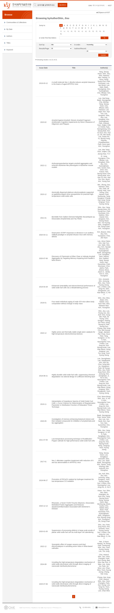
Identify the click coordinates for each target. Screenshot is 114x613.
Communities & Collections (16, 22)
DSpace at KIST (104, 12)
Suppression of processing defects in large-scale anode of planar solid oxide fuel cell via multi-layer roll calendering (73, 531)
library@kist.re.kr (103, 607)
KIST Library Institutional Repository (17, 5)
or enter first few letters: (47, 38)
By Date (9, 29)
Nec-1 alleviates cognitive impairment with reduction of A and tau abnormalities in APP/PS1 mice (72, 461)
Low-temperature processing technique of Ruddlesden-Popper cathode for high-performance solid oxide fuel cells (73, 440)
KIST (110, 5)
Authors (9, 36)
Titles (8, 43)
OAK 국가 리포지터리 (96, 5)
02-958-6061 (87, 607)
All (61, 25)
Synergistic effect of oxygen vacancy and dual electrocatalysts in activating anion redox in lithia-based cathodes (72, 546)
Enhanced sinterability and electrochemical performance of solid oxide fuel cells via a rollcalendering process (73, 287)
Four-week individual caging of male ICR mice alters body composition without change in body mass (73, 303)
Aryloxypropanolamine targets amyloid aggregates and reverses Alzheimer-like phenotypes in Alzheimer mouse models (72, 165)
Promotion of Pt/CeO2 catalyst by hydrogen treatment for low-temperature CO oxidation (73, 480)
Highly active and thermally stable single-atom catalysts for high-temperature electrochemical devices (73, 333)
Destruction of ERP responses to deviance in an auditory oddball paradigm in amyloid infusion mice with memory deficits (73, 235)
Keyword (9, 50)
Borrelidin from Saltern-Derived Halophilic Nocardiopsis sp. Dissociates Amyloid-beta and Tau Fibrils (73, 218)
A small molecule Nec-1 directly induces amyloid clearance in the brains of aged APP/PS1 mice (73, 83)
